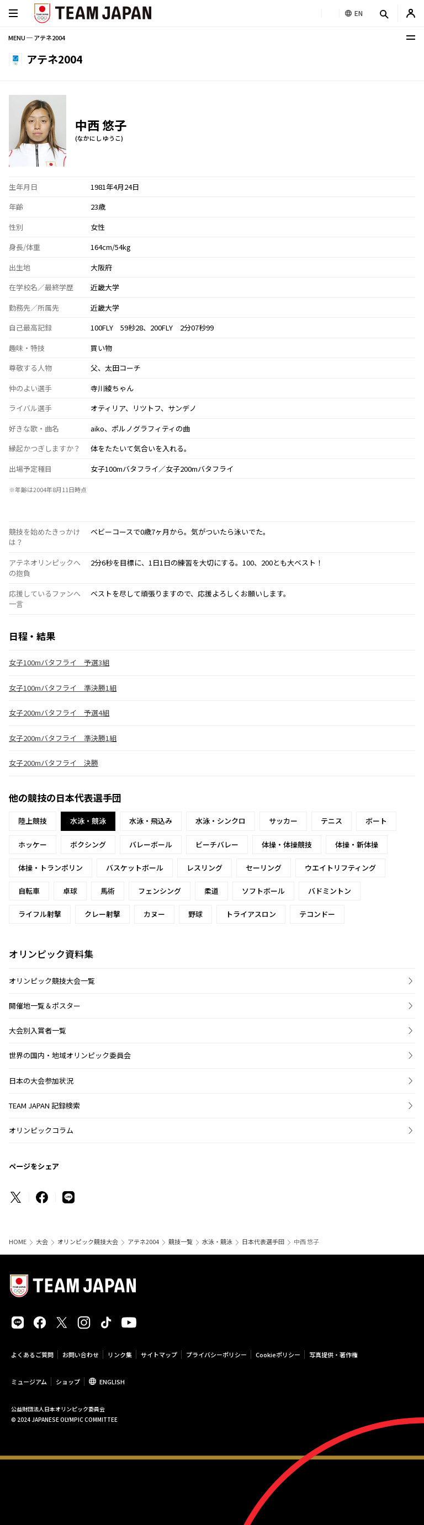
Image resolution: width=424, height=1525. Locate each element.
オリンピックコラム (41, 1130)
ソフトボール (263, 891)
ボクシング (88, 844)
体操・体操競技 (287, 844)
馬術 (107, 891)
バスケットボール (134, 867)
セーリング (264, 867)
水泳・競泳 (217, 1242)
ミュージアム (29, 1381)
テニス (331, 820)
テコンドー (317, 914)
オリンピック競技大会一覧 (52, 980)
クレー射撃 (102, 914)
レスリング (204, 867)
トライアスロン (251, 914)
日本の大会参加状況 (41, 1080)
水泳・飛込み (150, 820)
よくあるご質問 (32, 1354)
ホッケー (32, 844)
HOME (17, 1242)
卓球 (70, 891)
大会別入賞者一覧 (37, 1030)
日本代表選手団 (263, 1242)
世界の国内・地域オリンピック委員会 (70, 1055)
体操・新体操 (356, 844)
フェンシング (159, 891)
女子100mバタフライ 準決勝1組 (62, 687)
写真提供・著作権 (333, 1354)
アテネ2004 (143, 1242)
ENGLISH (112, 1381)
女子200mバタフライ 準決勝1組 (62, 738)
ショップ (68, 1381)
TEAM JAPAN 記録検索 (44, 1105)
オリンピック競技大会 (87, 1242)
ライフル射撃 (39, 914)
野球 (195, 914)
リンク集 (120, 1354)
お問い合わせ (80, 1354)
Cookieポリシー (278, 1354)
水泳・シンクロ (220, 820)
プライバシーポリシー (216, 1354)
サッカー (283, 820)
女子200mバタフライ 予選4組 (59, 712)
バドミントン (329, 891)
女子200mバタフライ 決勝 (53, 763)
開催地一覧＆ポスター (45, 1005)
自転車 (29, 891)
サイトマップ (159, 1354)
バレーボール (150, 844)
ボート (376, 820)
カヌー (154, 914)
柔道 (211, 891)
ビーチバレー (217, 844)
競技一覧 (180, 1242)
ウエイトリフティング (340, 867)
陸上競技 (32, 820)
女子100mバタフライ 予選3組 (59, 662)
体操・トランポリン (50, 867)
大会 (42, 1242)
